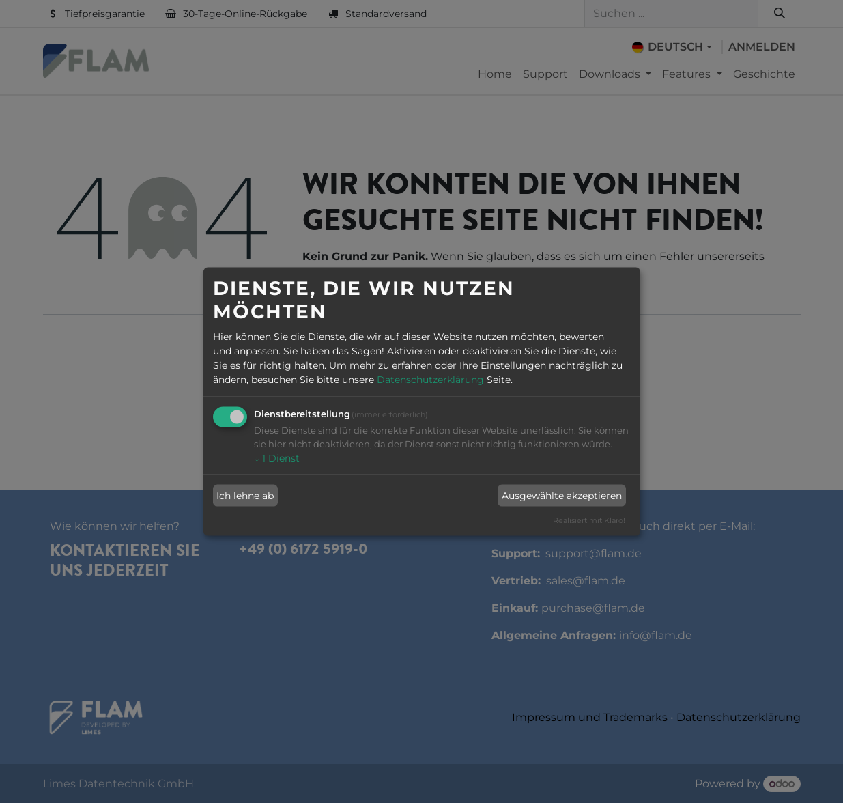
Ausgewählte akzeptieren (562, 495)
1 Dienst (277, 458)
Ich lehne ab (245, 495)
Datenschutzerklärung (430, 380)
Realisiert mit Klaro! (589, 520)
